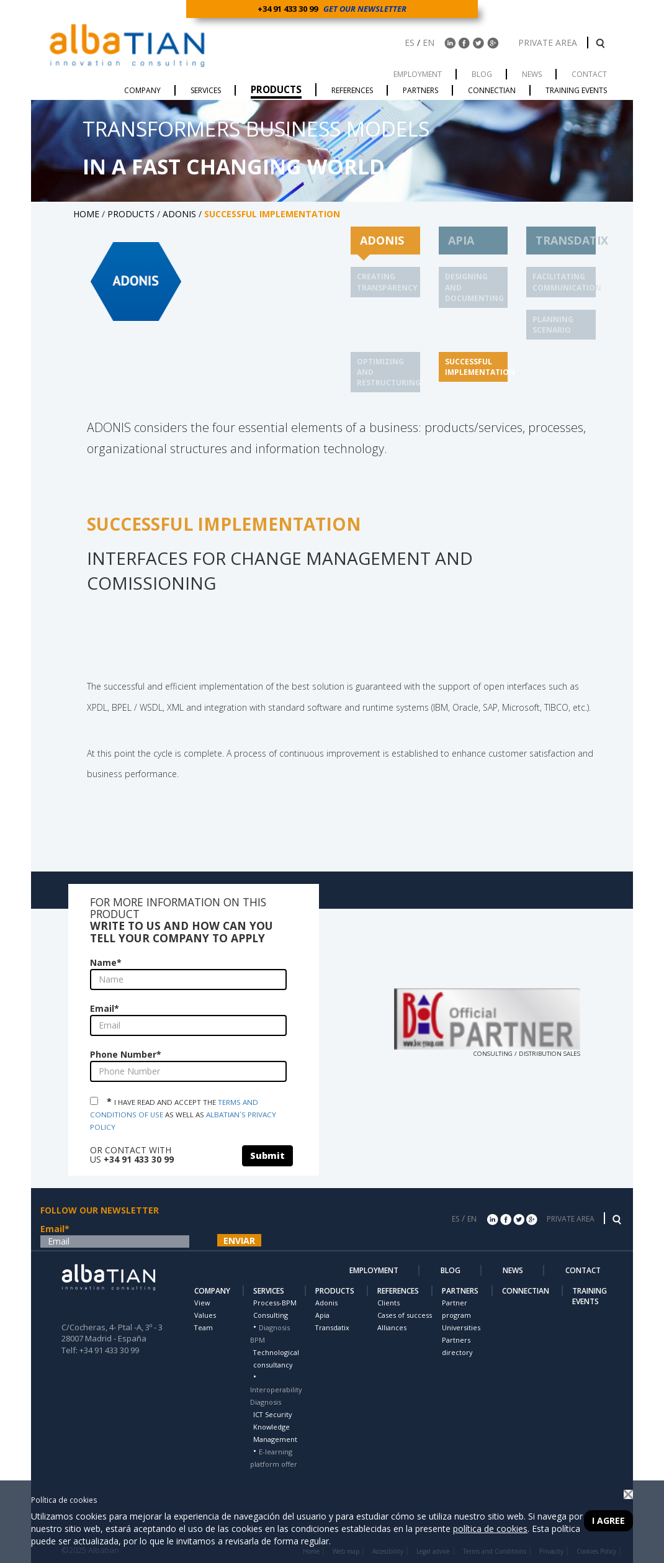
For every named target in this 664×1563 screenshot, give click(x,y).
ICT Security (272, 1414)
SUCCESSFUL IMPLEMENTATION (480, 366)
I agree (608, 1520)
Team (203, 1327)
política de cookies (490, 1528)
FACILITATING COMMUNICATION (566, 281)
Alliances (391, 1327)
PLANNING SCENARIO (552, 324)
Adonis (326, 1302)
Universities (461, 1327)
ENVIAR (239, 1240)
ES (410, 42)
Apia (322, 1315)
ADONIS (179, 214)
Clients (388, 1302)
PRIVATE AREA (549, 42)
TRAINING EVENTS (589, 1296)
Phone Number (125, 1054)
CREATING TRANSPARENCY (387, 281)
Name (106, 962)
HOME (86, 214)
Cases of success (404, 1315)
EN (428, 42)
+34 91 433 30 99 (289, 8)
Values (205, 1315)
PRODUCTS (131, 214)
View (202, 1302)
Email (104, 1008)
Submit (267, 1155)
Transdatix (332, 1327)
